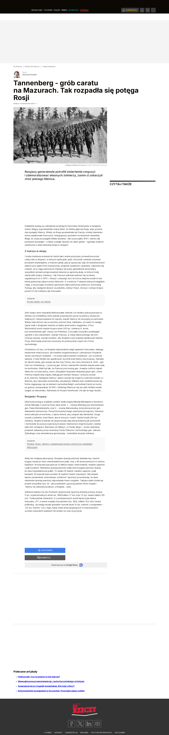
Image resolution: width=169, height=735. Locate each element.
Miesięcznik (36, 17)
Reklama (84, 728)
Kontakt (58, 728)
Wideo (64, 17)
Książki (57, 17)
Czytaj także (121, 184)
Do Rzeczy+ (73, 17)
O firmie (48, 728)
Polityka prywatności (101, 728)
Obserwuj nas (62, 560)
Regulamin (120, 728)
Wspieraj (84, 17)
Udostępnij (46, 552)
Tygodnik (48, 17)
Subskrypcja (71, 728)
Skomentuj (89, 552)
